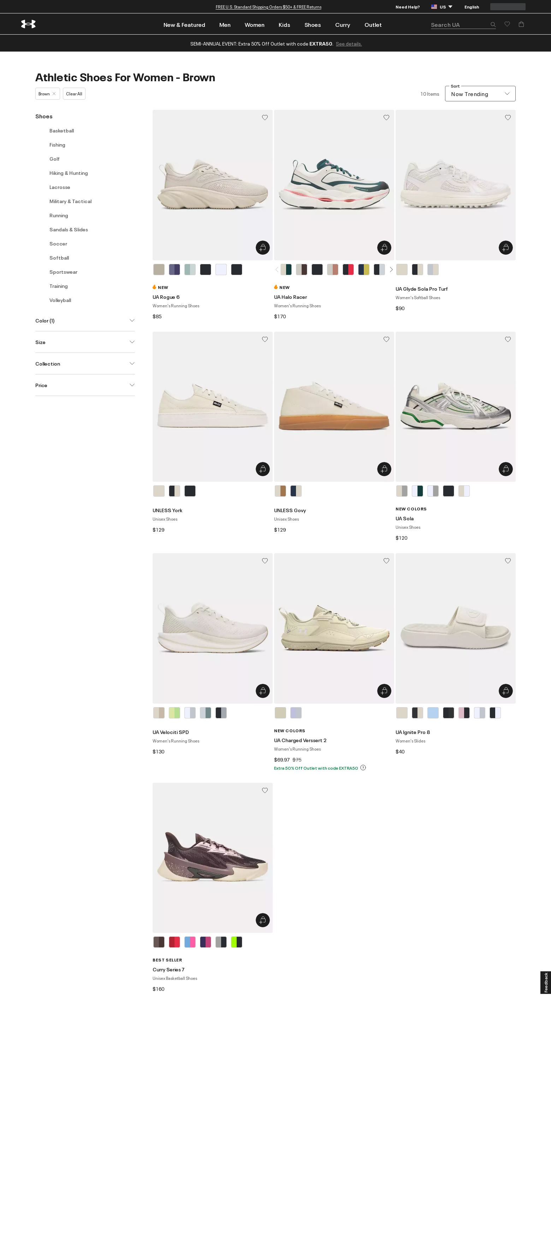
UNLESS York (167, 510)
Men (225, 24)
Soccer (58, 243)
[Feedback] (545, 982)
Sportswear (63, 271)
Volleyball (60, 300)
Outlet (373, 24)
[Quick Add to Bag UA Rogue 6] (263, 248)
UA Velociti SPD (171, 732)
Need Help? (408, 7)
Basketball (61, 130)
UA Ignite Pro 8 (413, 732)
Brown (46, 93)
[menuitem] (184, 23)
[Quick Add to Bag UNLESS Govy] (384, 469)
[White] (221, 269)
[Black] (205, 269)
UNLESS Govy (290, 510)
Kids (284, 24)
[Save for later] (507, 24)
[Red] (174, 942)
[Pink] (464, 712)
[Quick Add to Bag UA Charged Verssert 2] (384, 691)
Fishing (57, 144)
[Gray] (433, 269)
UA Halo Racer (290, 297)
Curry (342, 24)
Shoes (312, 24)
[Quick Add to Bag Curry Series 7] (263, 920)
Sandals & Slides (68, 229)
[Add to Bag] (521, 24)
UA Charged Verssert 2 (300, 740)
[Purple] (174, 269)
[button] (493, 25)
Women (255, 24)
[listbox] (213, 269)
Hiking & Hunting (68, 173)
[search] (463, 24)
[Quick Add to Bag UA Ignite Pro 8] (506, 691)
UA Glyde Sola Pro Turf (422, 288)
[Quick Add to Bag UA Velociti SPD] (263, 691)
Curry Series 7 (169, 969)
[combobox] (480, 93)
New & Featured (184, 24)
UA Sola (405, 518)
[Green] (174, 712)
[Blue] (190, 269)
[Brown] (159, 269)
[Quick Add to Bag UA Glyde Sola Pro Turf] (506, 248)
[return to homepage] (28, 24)
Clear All (74, 93)
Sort (455, 86)
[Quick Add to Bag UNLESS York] (263, 469)
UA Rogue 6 (166, 297)
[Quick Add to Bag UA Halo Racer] (384, 248)
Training (58, 286)
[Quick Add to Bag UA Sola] (506, 469)
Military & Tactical (70, 201)
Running (58, 215)
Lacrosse (59, 187)
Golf (54, 158)
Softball (59, 257)
